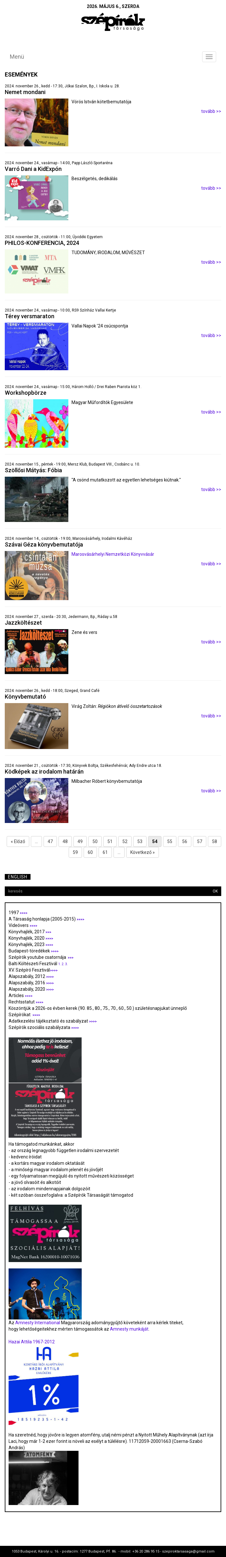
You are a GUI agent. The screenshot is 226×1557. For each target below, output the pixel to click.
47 (50, 841)
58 (214, 841)
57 (199, 841)
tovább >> (211, 111)
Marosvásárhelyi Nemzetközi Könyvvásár (113, 554)
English (17, 876)
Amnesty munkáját (128, 1329)
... (36, 841)
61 (105, 852)
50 (95, 841)
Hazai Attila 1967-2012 (32, 1341)
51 (110, 841)
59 (75, 852)
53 (139, 841)
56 (184, 841)
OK (215, 891)
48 (65, 841)
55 (169, 841)
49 (80, 841)
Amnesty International (37, 1322)
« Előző (18, 841)
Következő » (142, 852)
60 (90, 852)
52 (124, 841)
